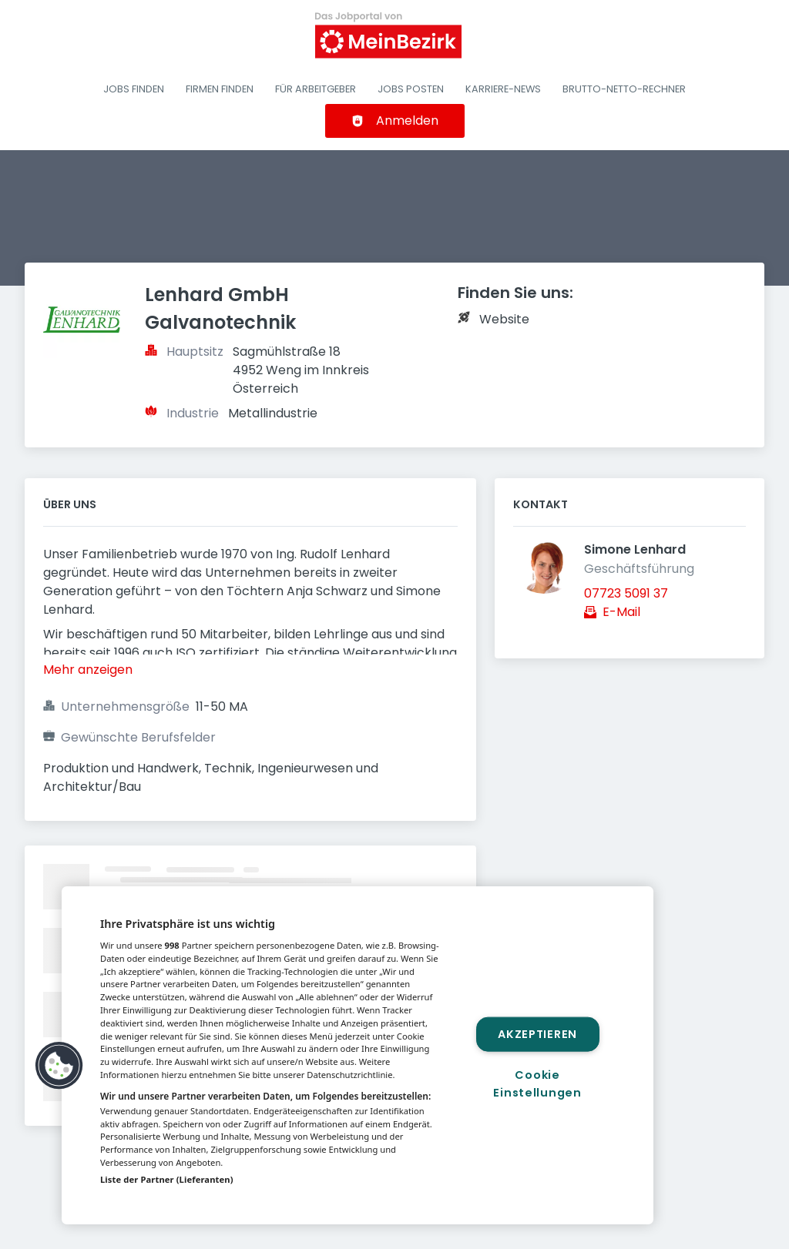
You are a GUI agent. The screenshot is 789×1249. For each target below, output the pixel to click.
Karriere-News (503, 88)
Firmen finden (219, 88)
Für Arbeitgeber (315, 88)
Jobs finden (133, 88)
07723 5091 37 (626, 593)
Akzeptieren (537, 1033)
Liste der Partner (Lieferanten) (166, 1179)
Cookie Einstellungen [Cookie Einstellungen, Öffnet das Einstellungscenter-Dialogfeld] (537, 1083)
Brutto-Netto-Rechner (624, 88)
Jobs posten (411, 88)
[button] (59, 1065)
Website (504, 319)
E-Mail (621, 612)
